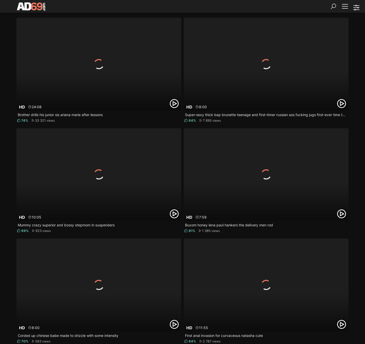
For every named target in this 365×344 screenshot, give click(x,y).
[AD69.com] (31, 7)
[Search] (333, 6)
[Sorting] (356, 8)
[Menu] (345, 6)
